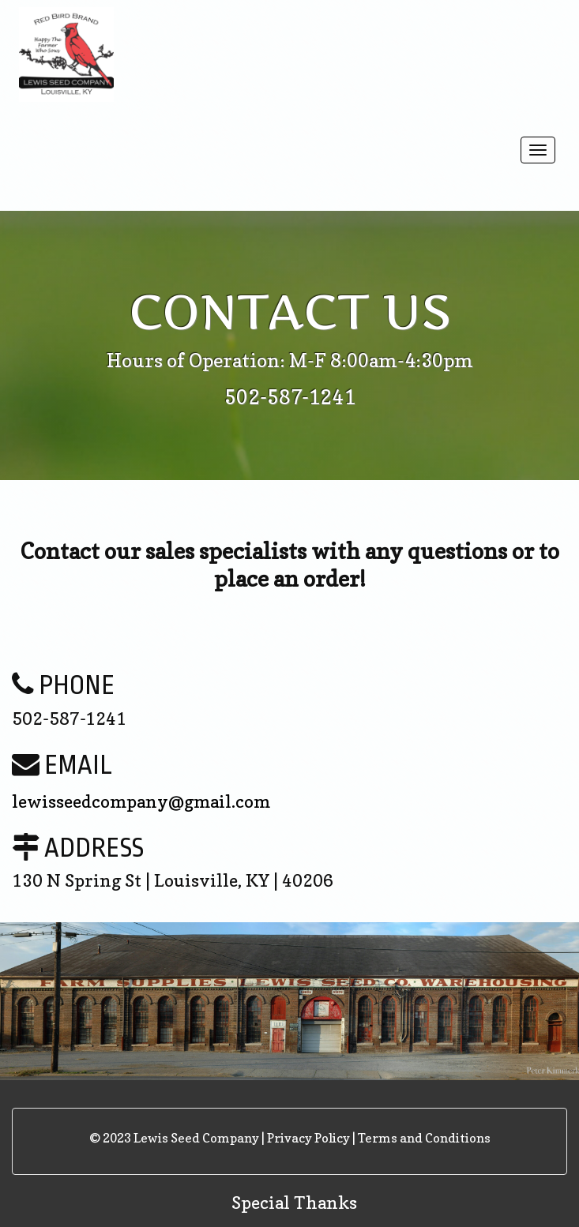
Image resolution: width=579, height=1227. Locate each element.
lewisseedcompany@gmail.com (141, 801)
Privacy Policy (308, 1138)
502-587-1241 (289, 397)
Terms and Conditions (424, 1138)
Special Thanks (294, 1202)
